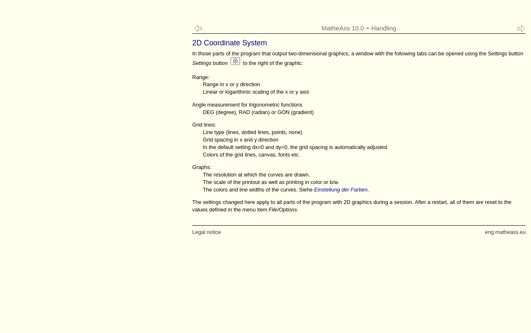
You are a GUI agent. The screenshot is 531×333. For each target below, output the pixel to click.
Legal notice (206, 232)
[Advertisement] (67, 166)
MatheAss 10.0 (343, 28)
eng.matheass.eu (505, 232)
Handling (383, 28)
